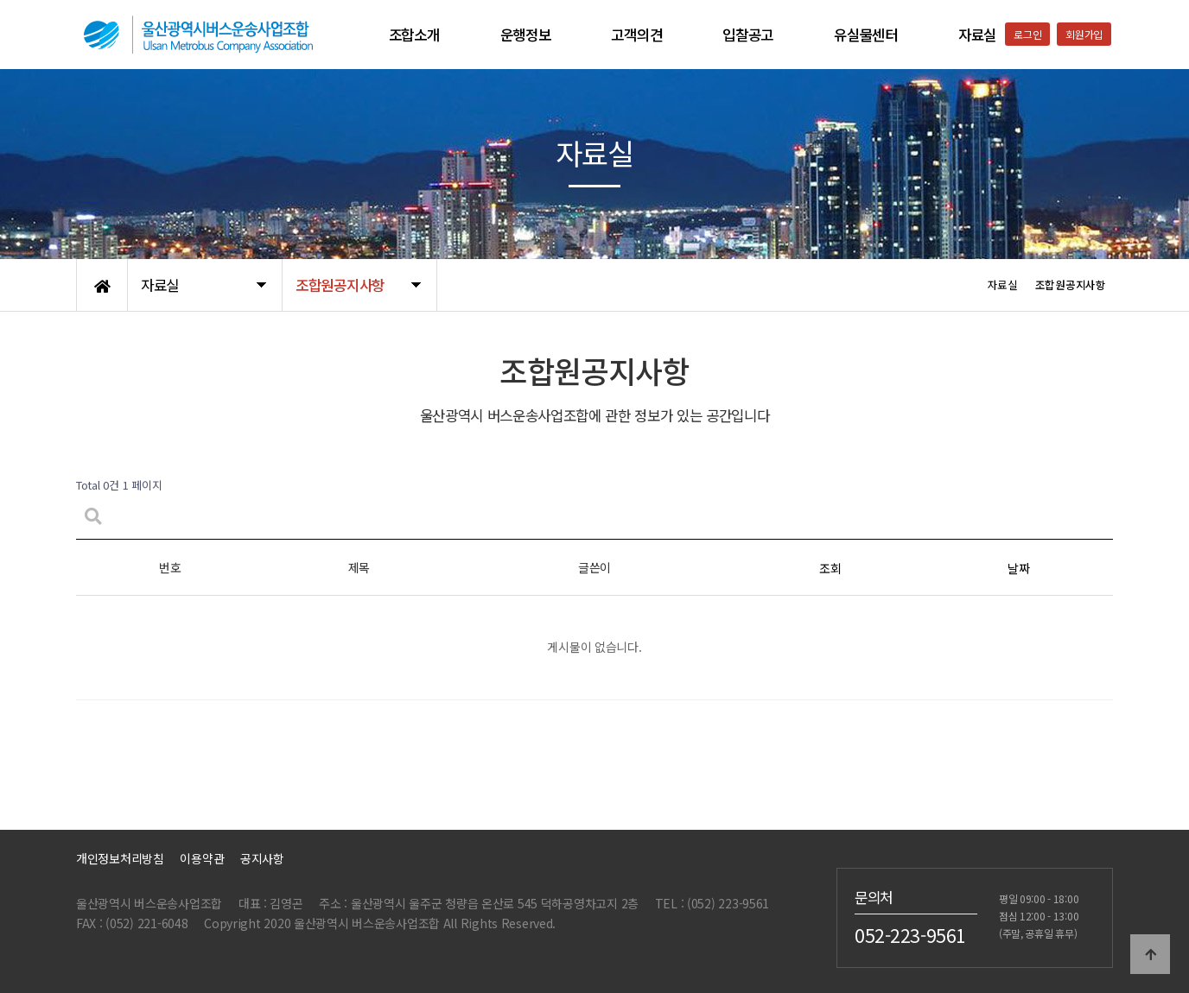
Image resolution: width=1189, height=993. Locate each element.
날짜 (1018, 568)
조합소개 (414, 34)
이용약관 (202, 858)
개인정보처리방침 (120, 858)
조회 (830, 568)
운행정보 (525, 34)
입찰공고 (747, 34)
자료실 (977, 34)
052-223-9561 (910, 935)
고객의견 (636, 34)
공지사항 (262, 858)
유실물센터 (866, 34)
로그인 (1027, 34)
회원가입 (1084, 34)
